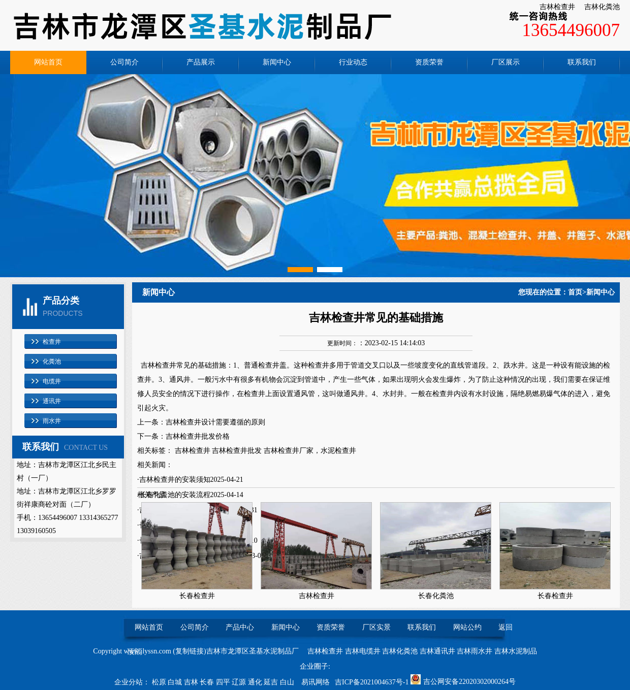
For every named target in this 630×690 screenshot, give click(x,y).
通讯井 (52, 401)
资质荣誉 (429, 62)
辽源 (240, 682)
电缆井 (52, 381)
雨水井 (52, 420)
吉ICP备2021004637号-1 (371, 682)
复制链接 (189, 651)
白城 (176, 682)
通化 (256, 682)
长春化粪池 (436, 596)
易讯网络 (315, 682)
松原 (160, 682)
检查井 (52, 341)
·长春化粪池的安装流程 (173, 495)
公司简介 (124, 62)
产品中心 (240, 627)
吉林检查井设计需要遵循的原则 (215, 422)
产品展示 (200, 62)
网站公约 (467, 627)
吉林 (192, 682)
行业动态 (353, 62)
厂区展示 (505, 62)
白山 (288, 682)
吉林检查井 (557, 7)
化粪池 (52, 361)
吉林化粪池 (602, 7)
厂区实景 (376, 627)
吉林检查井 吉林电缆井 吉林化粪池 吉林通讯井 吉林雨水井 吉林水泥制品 (422, 651)
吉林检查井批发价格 (198, 436)
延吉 (272, 682)
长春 (208, 682)
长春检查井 (197, 596)
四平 (224, 682)
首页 (575, 292)
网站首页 (48, 62)
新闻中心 (277, 62)
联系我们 (582, 62)
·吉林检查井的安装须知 (173, 479)
